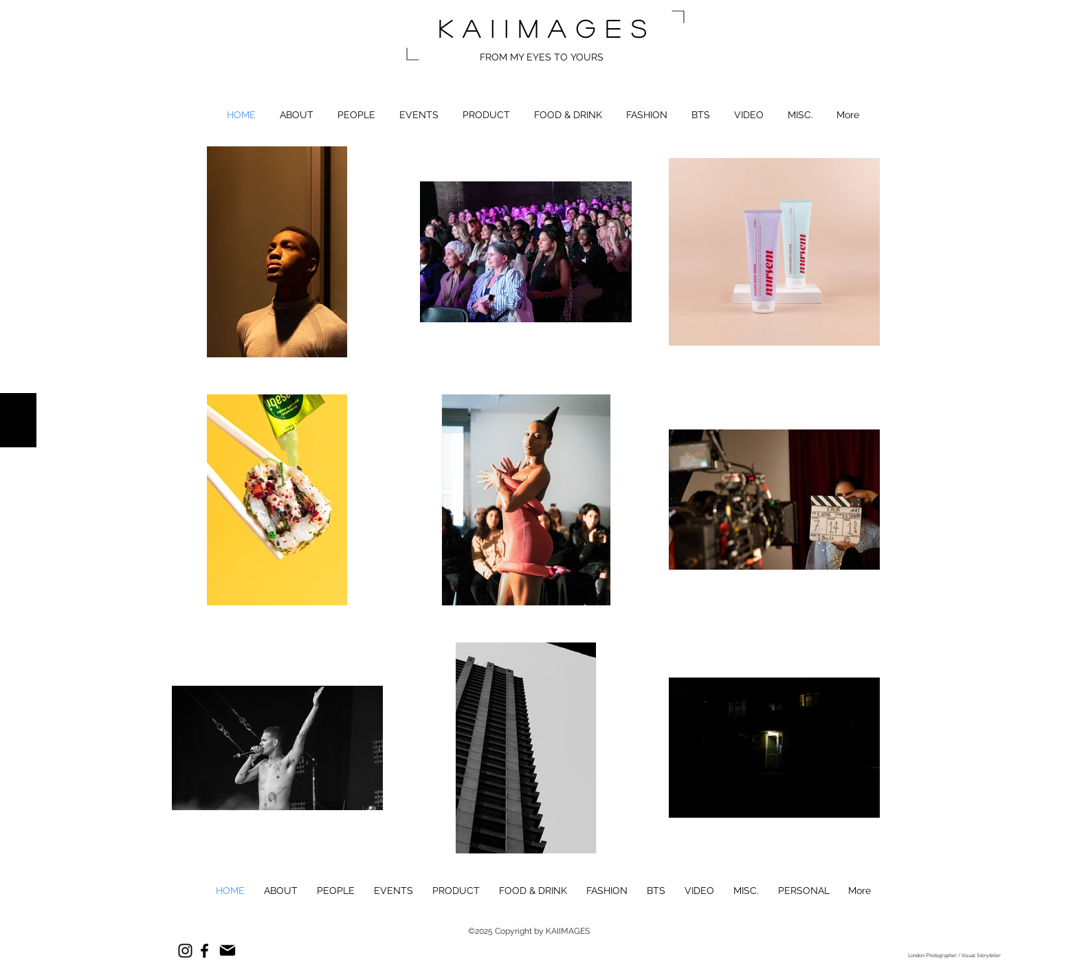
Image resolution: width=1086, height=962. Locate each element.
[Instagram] (185, 950)
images (580, 28)
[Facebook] (204, 950)
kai (472, 28)
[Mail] (227, 950)
